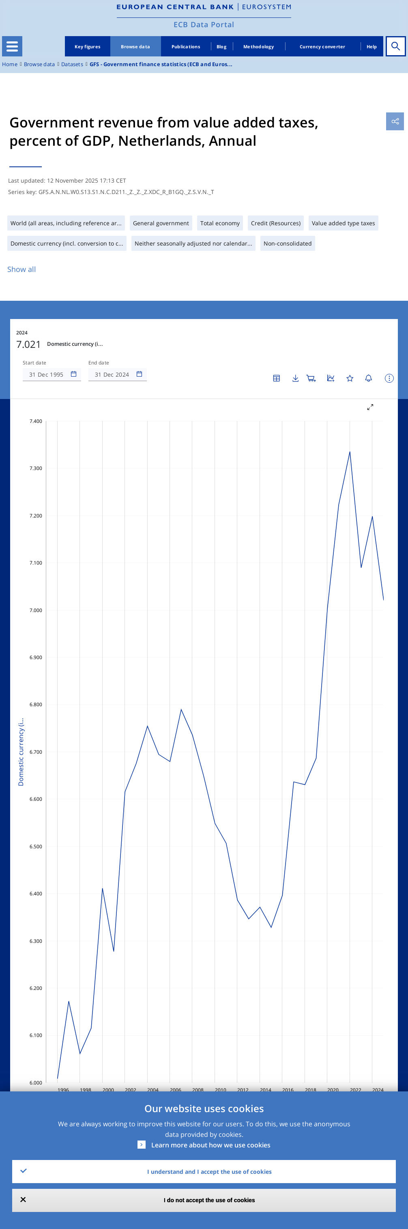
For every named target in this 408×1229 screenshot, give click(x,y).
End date (99, 363)
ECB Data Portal (204, 24)
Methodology (258, 46)
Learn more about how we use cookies (211, 1145)
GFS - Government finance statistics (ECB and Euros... (161, 64)
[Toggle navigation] (12, 46)
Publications (186, 46)
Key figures (87, 46)
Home (9, 64)
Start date (34, 363)
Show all (21, 269)
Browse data (135, 46)
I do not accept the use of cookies (209, 1200)
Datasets (72, 64)
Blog (221, 46)
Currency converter (323, 46)
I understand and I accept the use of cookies (209, 1171)
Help (372, 46)
